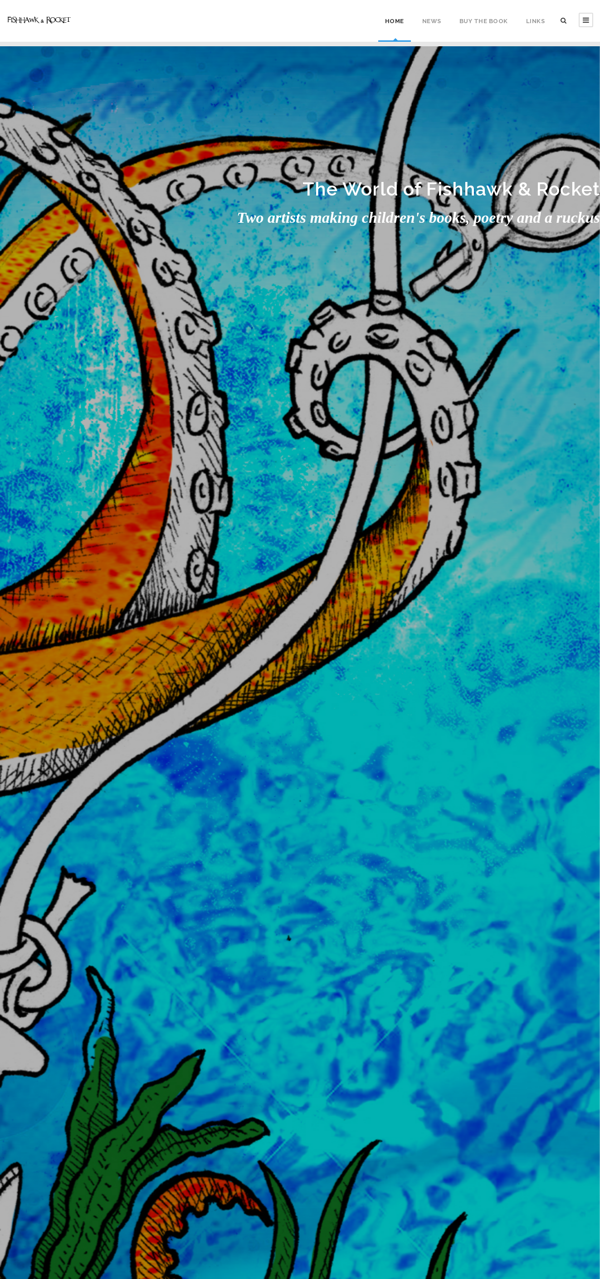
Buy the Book (483, 21)
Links (535, 21)
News (431, 21)
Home (394, 21)
